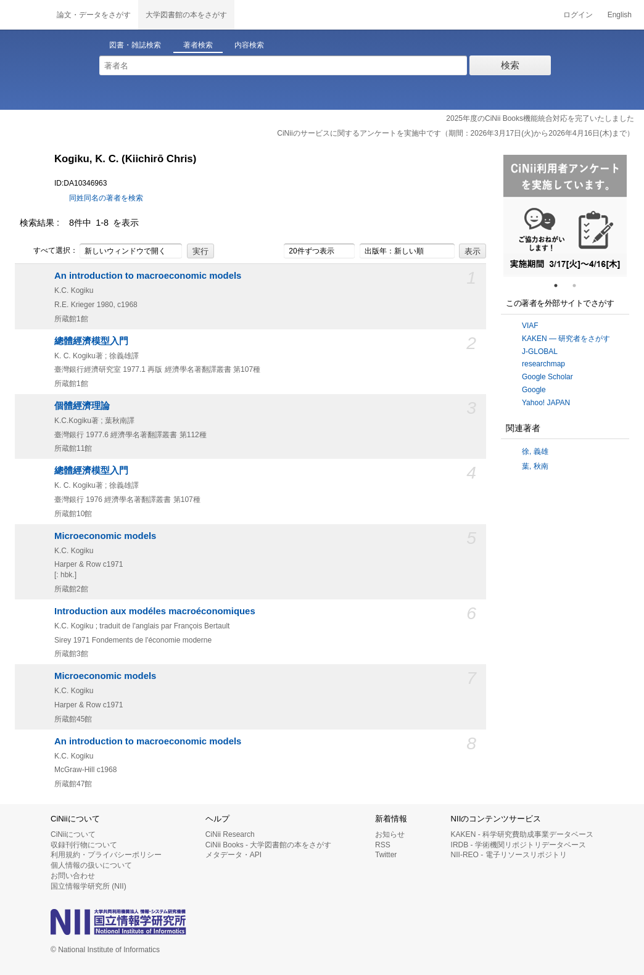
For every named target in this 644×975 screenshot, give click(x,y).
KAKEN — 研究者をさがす (566, 338)
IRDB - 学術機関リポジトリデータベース (518, 845)
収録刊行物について (84, 845)
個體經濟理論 (82, 406)
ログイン (578, 14)
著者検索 (198, 45)
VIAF (530, 325)
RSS (382, 845)
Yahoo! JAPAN (546, 402)
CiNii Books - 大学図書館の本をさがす (268, 845)
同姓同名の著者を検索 (106, 198)
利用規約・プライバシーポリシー (106, 854)
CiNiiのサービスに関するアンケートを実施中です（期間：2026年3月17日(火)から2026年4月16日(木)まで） (455, 133)
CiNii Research (230, 834)
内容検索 (249, 45)
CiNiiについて (73, 834)
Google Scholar (547, 376)
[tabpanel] (565, 216)
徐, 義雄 (535, 451)
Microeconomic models (105, 536)
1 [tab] (561, 285)
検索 (510, 65)
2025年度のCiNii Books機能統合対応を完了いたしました (540, 118)
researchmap (543, 364)
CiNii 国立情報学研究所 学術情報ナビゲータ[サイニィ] (24, 15)
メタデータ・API (233, 854)
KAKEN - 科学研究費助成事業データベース (522, 834)
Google (534, 389)
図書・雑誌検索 (135, 45)
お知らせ (390, 834)
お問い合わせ (73, 875)
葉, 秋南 (535, 466)
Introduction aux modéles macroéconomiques (154, 611)
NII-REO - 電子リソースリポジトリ (509, 854)
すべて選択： (49, 251)
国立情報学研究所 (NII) (88, 886)
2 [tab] (579, 285)
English (620, 14)
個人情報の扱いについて (91, 865)
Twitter (386, 854)
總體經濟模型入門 (91, 341)
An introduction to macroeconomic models (147, 276)
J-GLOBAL (540, 351)
